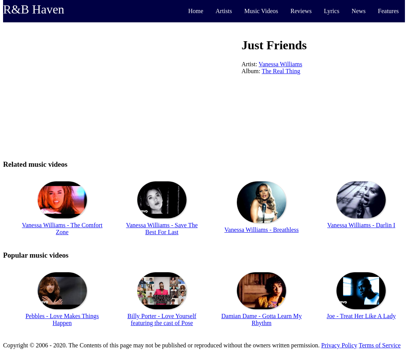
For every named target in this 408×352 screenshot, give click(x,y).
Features (388, 11)
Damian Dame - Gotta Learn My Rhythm (261, 319)
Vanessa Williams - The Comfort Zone (62, 228)
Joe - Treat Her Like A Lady (361, 316)
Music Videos (261, 11)
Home (195, 11)
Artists (224, 11)
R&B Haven (33, 9)
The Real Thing (281, 71)
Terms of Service (380, 345)
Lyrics (331, 11)
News (358, 11)
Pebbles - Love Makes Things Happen (62, 319)
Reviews (300, 11)
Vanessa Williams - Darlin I (361, 225)
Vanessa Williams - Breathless (262, 229)
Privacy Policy (339, 345)
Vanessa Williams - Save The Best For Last (162, 228)
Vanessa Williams (280, 64)
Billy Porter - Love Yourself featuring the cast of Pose (161, 319)
